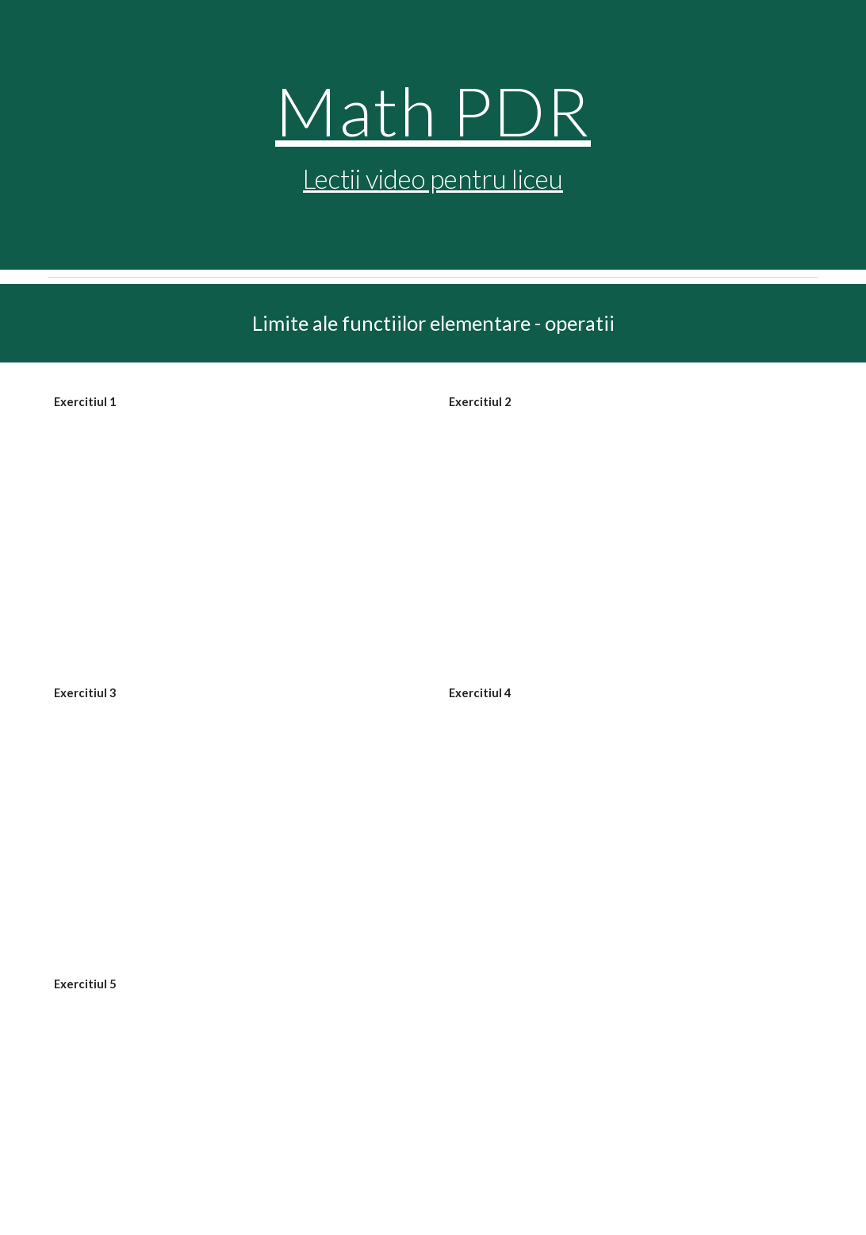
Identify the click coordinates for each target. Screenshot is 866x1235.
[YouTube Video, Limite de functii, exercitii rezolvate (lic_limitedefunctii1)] (235, 529)
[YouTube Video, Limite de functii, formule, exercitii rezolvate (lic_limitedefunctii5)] (235, 1110)
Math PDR (433, 110)
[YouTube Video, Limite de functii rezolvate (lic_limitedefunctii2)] (630, 529)
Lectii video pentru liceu (433, 178)
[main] (432, 135)
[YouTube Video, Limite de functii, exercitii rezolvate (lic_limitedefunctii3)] (235, 819)
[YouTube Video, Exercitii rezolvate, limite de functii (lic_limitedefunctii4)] (630, 819)
